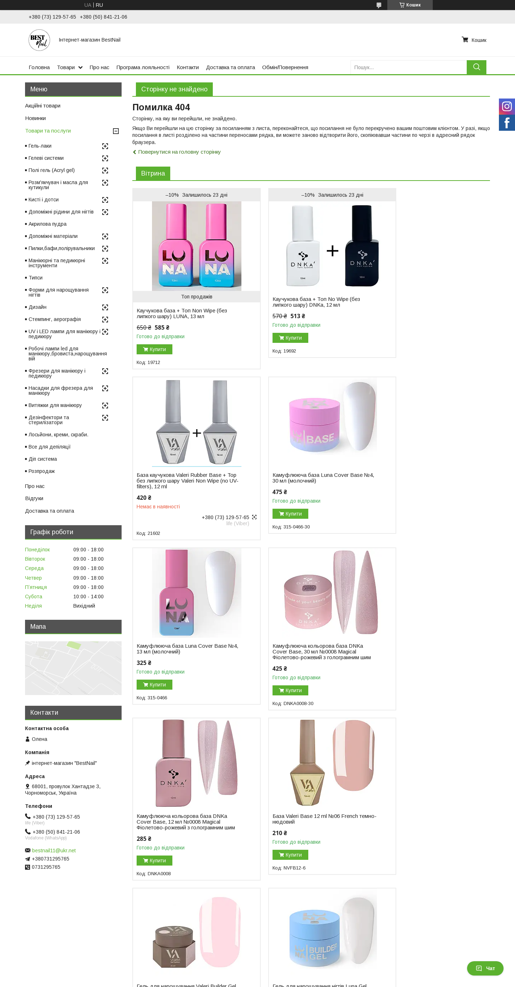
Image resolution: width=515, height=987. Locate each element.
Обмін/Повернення (285, 67)
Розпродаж (42, 471)
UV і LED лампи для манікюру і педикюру (64, 334)
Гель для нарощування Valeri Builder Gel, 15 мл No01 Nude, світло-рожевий (425, 656)
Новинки (35, 118)
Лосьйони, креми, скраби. (58, 434)
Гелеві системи (46, 158)
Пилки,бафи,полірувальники (62, 248)
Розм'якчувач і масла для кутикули (58, 184)
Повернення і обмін (158, 941)
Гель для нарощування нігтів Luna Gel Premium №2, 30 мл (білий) (179, 829)
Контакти (188, 67)
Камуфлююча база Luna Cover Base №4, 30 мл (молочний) (182, 478)
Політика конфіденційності (314, 980)
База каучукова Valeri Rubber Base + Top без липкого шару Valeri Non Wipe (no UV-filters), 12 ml (424, 292)
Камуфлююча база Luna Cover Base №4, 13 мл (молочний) (303, 478)
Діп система (43, 459)
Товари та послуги (48, 131)
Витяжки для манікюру (55, 405)
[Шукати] (476, 67)
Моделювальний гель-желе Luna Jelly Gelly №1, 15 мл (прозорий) (421, 829)
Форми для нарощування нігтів (59, 292)
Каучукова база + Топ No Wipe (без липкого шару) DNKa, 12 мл (302, 302)
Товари (66, 67)
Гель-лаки (40, 146)
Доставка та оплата (230, 67)
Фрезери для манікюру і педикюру (57, 373)
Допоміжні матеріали (53, 236)
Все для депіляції (50, 447)
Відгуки (34, 498)
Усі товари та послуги (459, 901)
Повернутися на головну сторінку (179, 152)
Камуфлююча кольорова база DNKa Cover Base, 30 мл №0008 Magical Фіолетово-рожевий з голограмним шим (425, 483)
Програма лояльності (143, 67)
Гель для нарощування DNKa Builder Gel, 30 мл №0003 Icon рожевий (295, 832)
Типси (36, 278)
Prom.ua (291, 967)
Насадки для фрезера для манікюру (61, 390)
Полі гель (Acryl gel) (52, 170)
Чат (485, 968)
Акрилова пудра (48, 224)
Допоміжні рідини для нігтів (61, 212)
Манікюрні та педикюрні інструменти (57, 263)
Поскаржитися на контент (258, 980)
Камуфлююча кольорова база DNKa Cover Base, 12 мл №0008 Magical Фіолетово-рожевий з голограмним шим (182, 659)
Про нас (99, 67)
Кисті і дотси (44, 199)
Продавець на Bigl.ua (257, 973)
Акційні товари (42, 105)
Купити (158, 349)
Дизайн (37, 307)
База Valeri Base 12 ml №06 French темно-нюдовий (301, 654)
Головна (39, 67)
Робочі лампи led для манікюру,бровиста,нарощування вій (68, 353)
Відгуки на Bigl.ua (27, 941)
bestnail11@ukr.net (54, 850)
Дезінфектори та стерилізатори (49, 420)
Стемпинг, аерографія (55, 319)
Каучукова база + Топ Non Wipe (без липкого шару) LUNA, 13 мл (182, 313)
